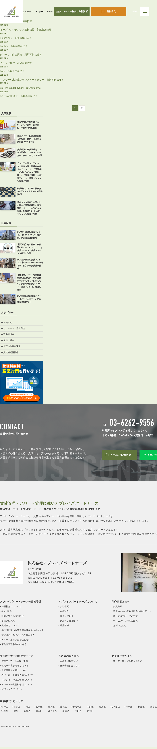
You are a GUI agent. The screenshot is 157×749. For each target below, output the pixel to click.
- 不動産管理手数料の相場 (13, 646)
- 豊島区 (63, 709)
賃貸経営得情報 (11, 354)
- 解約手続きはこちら (69, 667)
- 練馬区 (51, 709)
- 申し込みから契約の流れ (125, 623)
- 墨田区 (128, 709)
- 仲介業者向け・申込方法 (125, 618)
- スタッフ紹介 (65, 618)
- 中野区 (4, 709)
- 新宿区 (153, 709)
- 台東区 (102, 709)
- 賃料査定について (9, 627)
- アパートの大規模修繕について (16, 686)
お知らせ (8, 322)
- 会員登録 (117, 608)
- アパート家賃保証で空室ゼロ (15, 642)
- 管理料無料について (11, 608)
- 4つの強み (6, 613)
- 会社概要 (63, 608)
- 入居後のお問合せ (68, 663)
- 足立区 (90, 713)
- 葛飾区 (26, 713)
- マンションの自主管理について (16, 682)
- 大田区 (38, 713)
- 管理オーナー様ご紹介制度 (14, 663)
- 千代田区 (76, 709)
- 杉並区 (141, 709)
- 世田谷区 (115, 709)
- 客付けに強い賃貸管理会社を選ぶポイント (22, 632)
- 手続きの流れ (7, 623)
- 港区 (27, 709)
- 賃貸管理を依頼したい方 (13, 672)
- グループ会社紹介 (68, 623)
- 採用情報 (63, 627)
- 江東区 (4, 713)
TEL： (128, 427)
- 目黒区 (16, 709)
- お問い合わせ (119, 627)
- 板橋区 (65, 713)
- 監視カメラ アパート (11, 691)
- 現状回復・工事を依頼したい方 (16, 677)
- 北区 (15, 713)
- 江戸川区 (52, 713)
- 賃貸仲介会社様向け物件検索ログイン (131, 613)
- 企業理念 (63, 613)
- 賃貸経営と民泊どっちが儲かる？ (17, 637)
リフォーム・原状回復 (14, 329)
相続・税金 (9, 341)
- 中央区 (90, 709)
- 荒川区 (77, 713)
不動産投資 (9, 335)
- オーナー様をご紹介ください (127, 663)
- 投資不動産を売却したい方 (14, 667)
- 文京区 (38, 709)
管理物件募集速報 (12, 348)
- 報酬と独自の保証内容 (12, 618)
